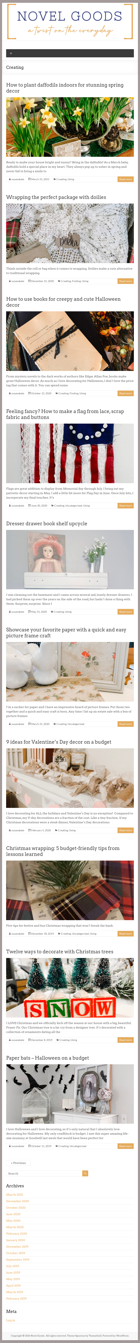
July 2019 (12, 1266)
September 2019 (17, 1259)
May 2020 (13, 1220)
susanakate (18, 179)
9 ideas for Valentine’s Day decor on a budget (58, 742)
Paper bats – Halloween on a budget (47, 1058)
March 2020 (15, 1227)
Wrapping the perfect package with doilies (56, 197)
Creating (61, 179)
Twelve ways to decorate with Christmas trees (59, 951)
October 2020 (16, 1207)
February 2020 (16, 1233)
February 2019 (16, 1298)
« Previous (18, 1163)
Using (71, 179)
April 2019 (13, 1285)
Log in (10, 1320)
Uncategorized (73, 505)
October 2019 (15, 1253)
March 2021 (14, 1194)
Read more (125, 179)
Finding (76, 281)
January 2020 (15, 1240)
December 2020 (17, 1201)
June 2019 (13, 1272)
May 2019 (13, 1279)
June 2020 (13, 1214)
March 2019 (14, 1292)
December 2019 (17, 1246)
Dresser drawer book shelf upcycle (46, 523)
